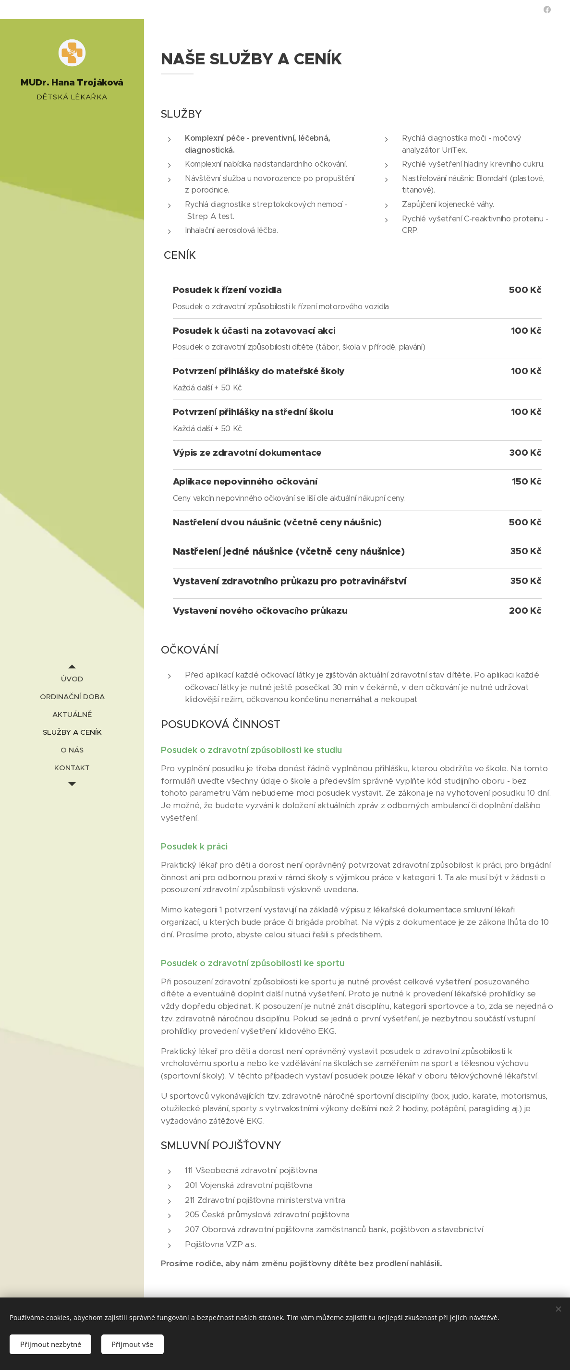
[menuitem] (72, 678)
